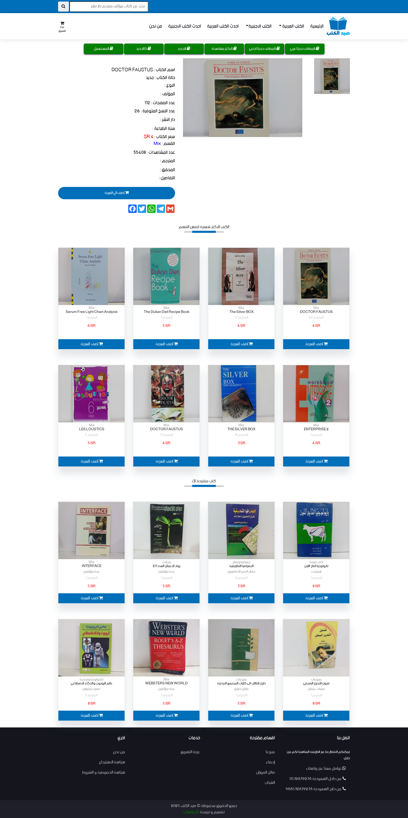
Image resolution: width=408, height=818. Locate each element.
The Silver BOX (241, 312)
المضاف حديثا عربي (304, 49)
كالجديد (143, 49)
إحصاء (270, 762)
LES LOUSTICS (91, 429)
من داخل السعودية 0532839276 (317, 779)
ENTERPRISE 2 (316, 429)
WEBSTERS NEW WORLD (166, 683)
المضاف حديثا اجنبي (264, 49)
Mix (157, 143)
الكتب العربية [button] (293, 26)
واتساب (191, 812)
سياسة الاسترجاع (112, 762)
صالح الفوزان (265, 772)
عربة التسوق (190, 752)
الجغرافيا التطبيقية (241, 566)
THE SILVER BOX (241, 429)
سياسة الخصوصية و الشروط (103, 772)
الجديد (184, 49)
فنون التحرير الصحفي (316, 683)
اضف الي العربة (116, 193)
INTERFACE (91, 566)
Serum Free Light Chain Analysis (92, 312)
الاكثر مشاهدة (224, 49)
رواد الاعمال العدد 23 (166, 566)
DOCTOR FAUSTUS (316, 312)
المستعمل (103, 49)
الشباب (270, 783)
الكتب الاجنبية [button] (260, 26)
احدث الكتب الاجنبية (184, 26)
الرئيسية (317, 26)
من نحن (155, 26)
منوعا (270, 752)
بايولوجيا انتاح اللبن (316, 566)
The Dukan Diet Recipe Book (166, 312)
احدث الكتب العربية (223, 26)
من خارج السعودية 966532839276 (315, 789)
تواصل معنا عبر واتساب (326, 768)
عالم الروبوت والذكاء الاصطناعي (92, 683)
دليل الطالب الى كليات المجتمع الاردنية (241, 683)
